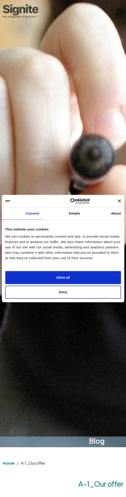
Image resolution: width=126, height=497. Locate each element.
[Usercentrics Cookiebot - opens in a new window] (89, 201)
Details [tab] (74, 213)
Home (9, 463)
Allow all (63, 277)
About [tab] (116, 213)
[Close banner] (119, 201)
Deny (63, 292)
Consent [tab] (32, 213)
